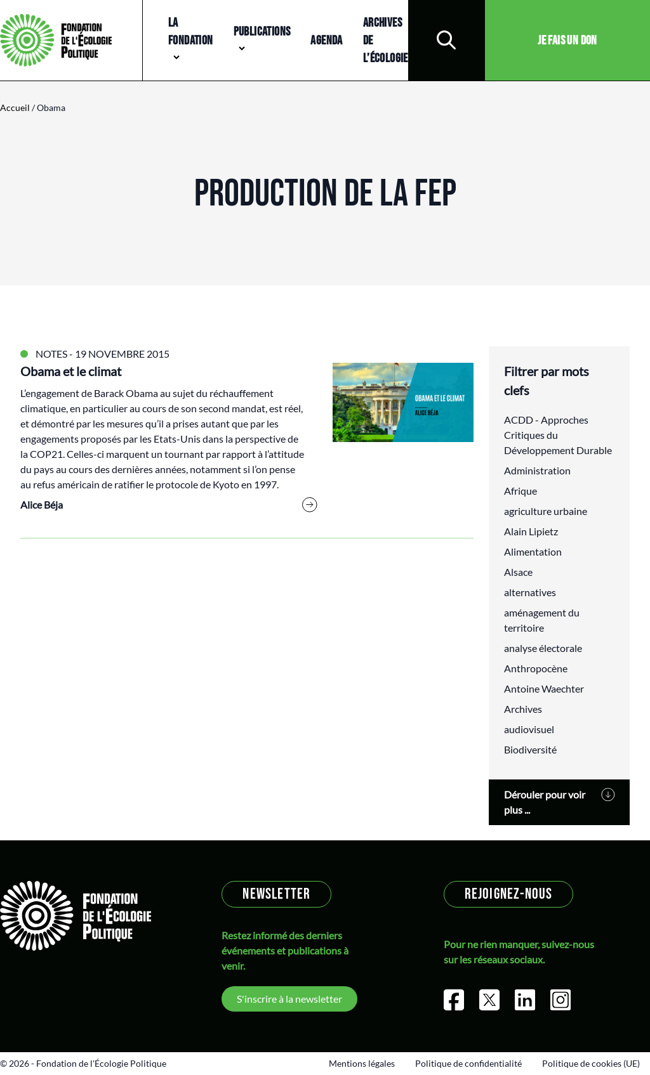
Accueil (15, 107)
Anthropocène (535, 668)
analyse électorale (543, 648)
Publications (262, 31)
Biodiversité (530, 749)
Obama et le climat (70, 371)
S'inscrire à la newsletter (289, 999)
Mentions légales (362, 1063)
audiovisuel (529, 729)
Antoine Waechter (544, 688)
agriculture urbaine (545, 511)
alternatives (530, 592)
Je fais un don (567, 40)
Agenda (326, 40)
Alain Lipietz (531, 531)
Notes (51, 354)
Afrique (520, 491)
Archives (523, 709)
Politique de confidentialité (468, 1063)
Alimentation (533, 551)
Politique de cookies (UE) (591, 1063)
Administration (537, 470)
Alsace (518, 572)
